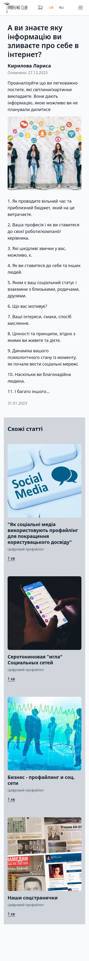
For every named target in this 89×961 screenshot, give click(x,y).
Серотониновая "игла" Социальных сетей (35, 659)
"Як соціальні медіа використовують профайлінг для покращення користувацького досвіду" (43, 533)
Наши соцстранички (33, 897)
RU (61, 7)
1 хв (11, 558)
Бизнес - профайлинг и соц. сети (41, 780)
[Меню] (80, 7)
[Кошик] (40, 7)
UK (51, 7)
